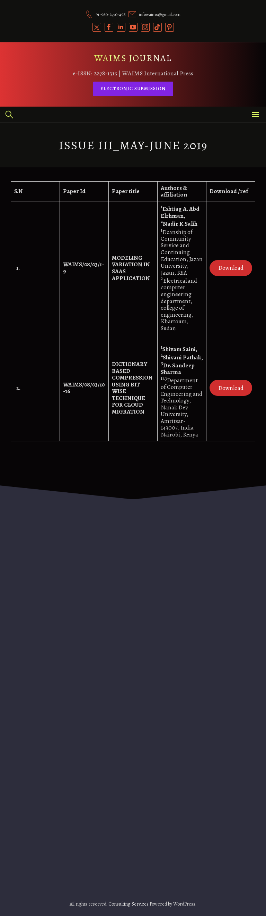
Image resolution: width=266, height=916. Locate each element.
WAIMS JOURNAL (133, 58)
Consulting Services (128, 904)
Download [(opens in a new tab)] (230, 268)
